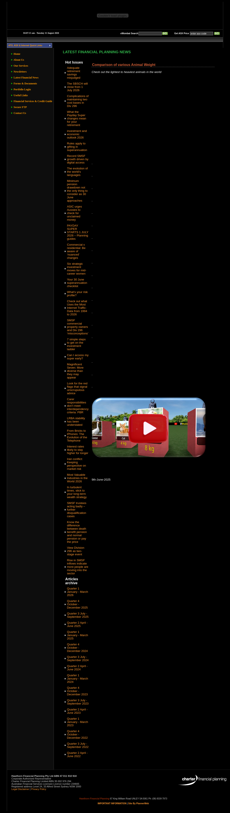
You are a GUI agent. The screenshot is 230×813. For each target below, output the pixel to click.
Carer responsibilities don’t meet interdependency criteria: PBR (78, 406)
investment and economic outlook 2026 (77, 134)
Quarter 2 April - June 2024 (77, 667)
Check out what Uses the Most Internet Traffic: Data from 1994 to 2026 (77, 308)
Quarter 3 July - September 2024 (78, 658)
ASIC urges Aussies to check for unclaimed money (74, 213)
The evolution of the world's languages (77, 172)
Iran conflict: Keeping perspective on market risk (76, 463)
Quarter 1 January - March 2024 (77, 678)
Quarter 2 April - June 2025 (77, 624)
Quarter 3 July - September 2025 (78, 615)
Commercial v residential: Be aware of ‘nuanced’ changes (76, 251)
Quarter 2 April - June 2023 (77, 711)
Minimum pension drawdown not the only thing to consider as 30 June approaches (77, 190)
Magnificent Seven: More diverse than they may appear (75, 371)
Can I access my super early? (78, 356)
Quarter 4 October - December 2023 (77, 691)
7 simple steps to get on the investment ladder (76, 344)
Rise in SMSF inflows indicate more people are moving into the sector (77, 567)
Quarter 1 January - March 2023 (77, 722)
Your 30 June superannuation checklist (77, 283)
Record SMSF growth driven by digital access (77, 159)
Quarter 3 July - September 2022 (78, 745)
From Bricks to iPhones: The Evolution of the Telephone (77, 435)
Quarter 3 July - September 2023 (78, 702)
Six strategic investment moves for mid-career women (76, 268)
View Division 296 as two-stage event (75, 551)
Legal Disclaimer (20, 789)
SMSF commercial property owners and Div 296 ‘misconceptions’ (77, 327)
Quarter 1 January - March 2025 (77, 635)
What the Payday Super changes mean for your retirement (76, 118)
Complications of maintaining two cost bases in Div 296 (78, 101)
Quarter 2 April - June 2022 (77, 754)
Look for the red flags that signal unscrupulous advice (77, 388)
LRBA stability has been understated (76, 421)
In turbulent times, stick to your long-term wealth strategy (77, 492)
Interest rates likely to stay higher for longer (77, 450)
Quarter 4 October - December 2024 (77, 648)
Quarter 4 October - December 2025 (77, 604)
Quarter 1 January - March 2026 (77, 592)
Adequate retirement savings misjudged (73, 72)
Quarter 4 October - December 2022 (77, 734)
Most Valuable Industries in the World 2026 (77, 478)
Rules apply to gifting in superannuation (77, 147)
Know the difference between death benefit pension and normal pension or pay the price (77, 531)
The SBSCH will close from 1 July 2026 (77, 87)
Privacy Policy (38, 789)
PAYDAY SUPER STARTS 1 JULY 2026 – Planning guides (77, 232)
